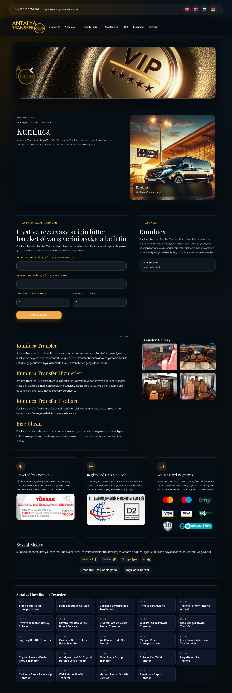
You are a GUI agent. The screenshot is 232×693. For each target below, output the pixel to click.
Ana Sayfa (22, 122)
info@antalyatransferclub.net (62, 9)
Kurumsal (138, 26)
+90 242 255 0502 (27, 9)
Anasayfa (54, 26)
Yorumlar (70, 26)
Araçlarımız (111, 26)
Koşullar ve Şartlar (137, 570)
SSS (125, 26)
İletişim (153, 26)
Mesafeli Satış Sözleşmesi (100, 570)
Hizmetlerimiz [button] (90, 26)
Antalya (35, 122)
